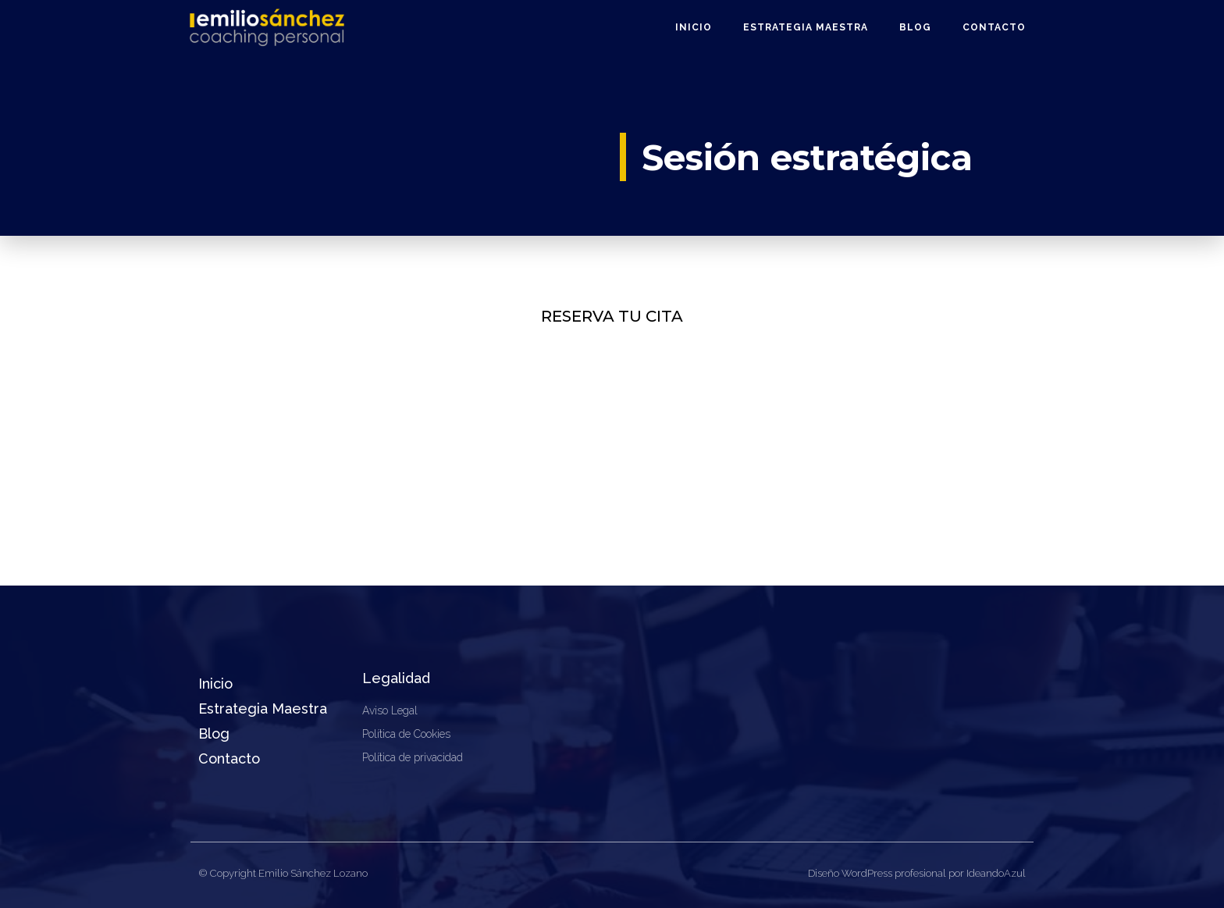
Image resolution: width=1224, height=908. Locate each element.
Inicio (693, 27)
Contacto (994, 27)
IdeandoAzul (996, 873)
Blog (915, 27)
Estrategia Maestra (805, 27)
